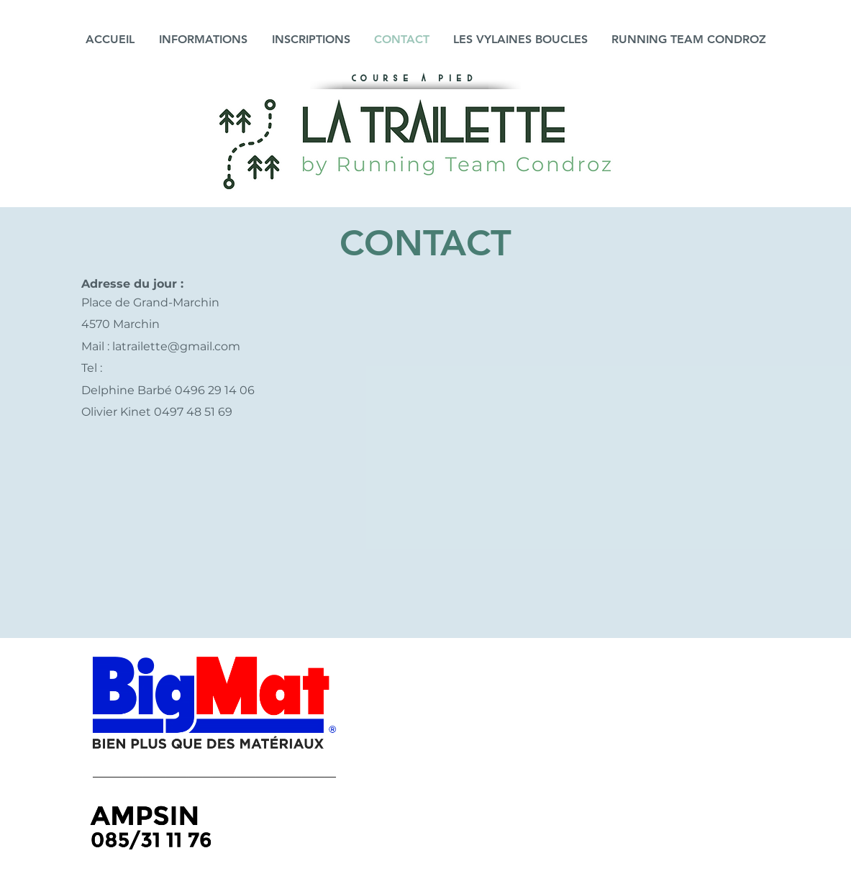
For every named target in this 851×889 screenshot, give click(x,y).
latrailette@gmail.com (176, 346)
